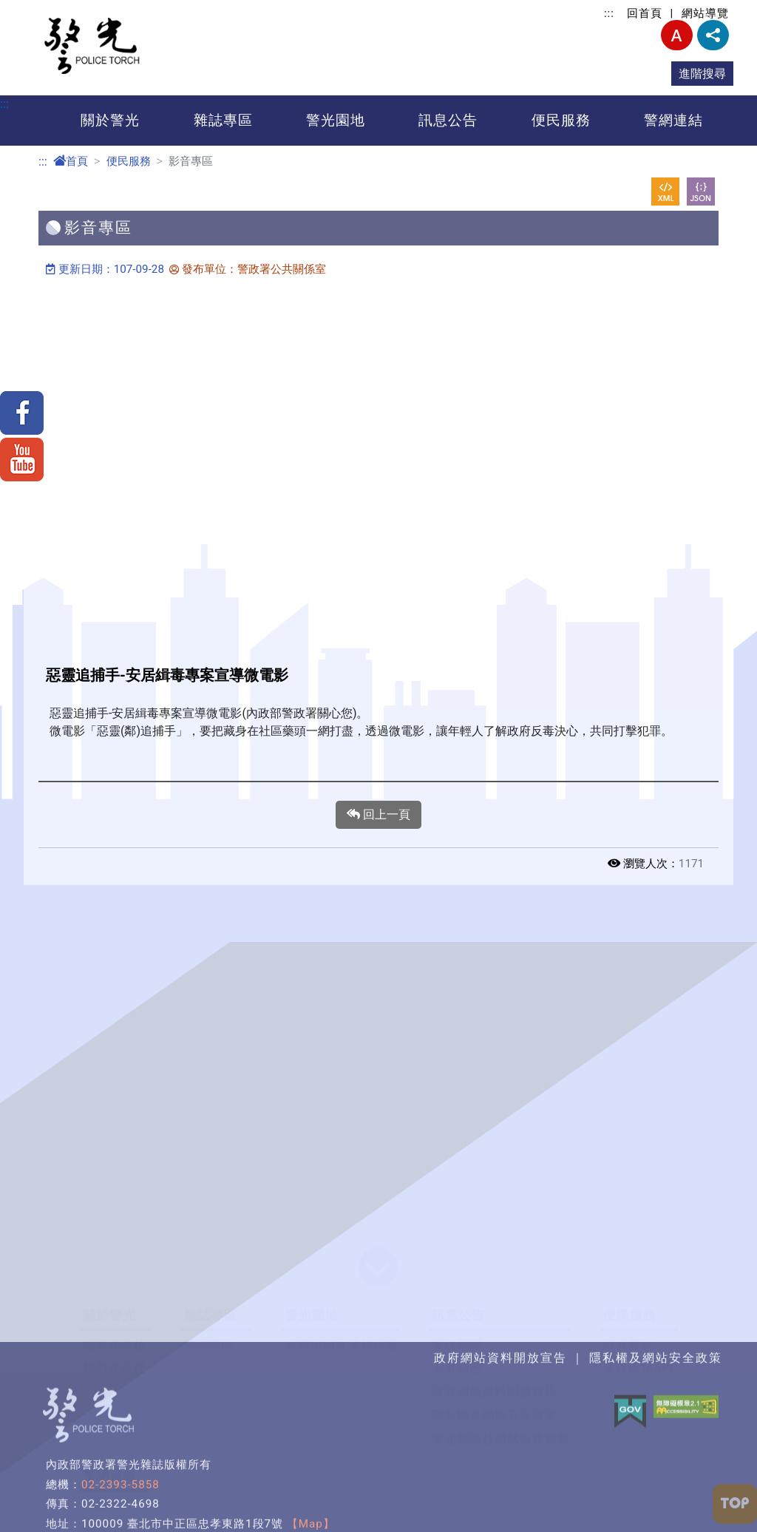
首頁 (70, 161)
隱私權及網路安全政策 (494, 1416)
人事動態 (457, 1368)
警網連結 (673, 120)
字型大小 (677, 35)
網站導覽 (705, 13)
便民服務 (561, 120)
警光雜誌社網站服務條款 (501, 1439)
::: (609, 13)
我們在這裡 (114, 1368)
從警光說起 (114, 1345)
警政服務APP (641, 1368)
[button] (378, 1268)
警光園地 (335, 120)
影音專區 (628, 1345)
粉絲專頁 (108, 1505)
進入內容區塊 (35, 8)
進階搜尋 (702, 74)
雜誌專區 (223, 120)
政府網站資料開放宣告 (494, 1392)
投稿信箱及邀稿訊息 (341, 1345)
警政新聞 (457, 1345)
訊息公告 (448, 120)
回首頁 (644, 13)
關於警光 (110, 120)
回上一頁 (378, 815)
